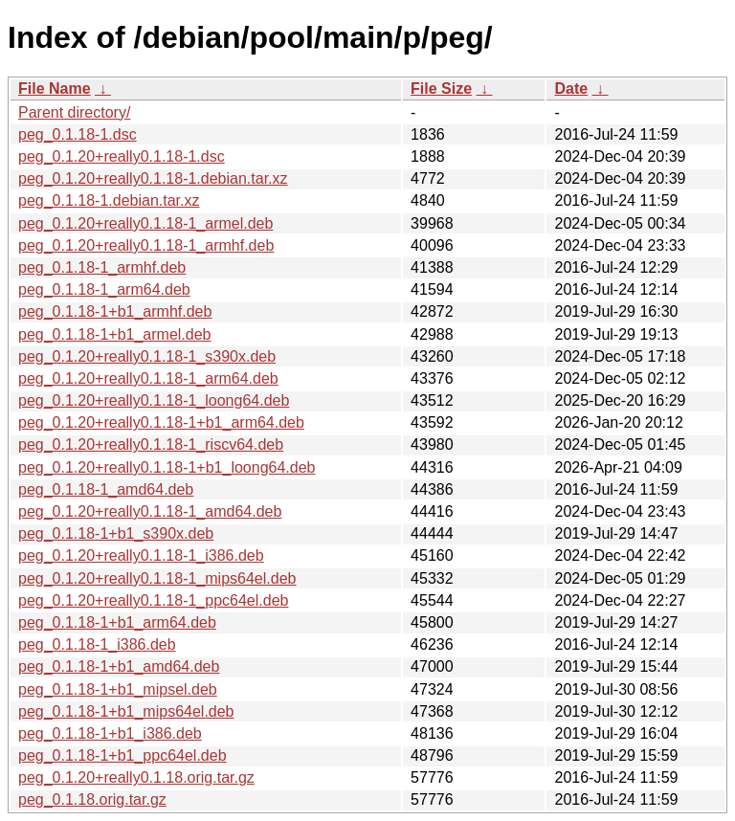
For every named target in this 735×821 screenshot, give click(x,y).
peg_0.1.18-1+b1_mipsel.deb (117, 689)
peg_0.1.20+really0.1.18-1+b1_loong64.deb (167, 467)
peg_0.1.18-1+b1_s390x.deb (115, 533)
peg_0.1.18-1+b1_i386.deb (110, 733)
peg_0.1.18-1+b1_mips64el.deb (126, 711)
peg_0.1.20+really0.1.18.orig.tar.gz (136, 777)
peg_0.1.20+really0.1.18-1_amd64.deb (149, 511)
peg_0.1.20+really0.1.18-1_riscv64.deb (150, 444)
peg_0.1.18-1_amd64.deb (105, 489)
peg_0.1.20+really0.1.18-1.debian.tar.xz (153, 178)
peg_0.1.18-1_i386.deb (97, 644)
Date (571, 88)
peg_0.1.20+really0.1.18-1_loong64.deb (153, 400)
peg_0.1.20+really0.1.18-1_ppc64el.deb (153, 600)
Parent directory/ (74, 112)
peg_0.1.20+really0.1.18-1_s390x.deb (147, 356)
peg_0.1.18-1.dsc (77, 134)
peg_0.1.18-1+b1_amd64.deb (118, 666)
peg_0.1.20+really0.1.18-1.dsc (121, 156)
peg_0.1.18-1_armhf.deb (102, 267)
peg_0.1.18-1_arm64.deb (104, 289)
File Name (54, 88)
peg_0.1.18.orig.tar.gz (92, 799)
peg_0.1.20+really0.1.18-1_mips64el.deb (157, 578)
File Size (441, 88)
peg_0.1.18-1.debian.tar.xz (108, 200)
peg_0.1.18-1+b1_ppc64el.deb (122, 755)
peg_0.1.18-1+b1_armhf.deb (115, 311)
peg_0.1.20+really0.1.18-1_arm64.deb (148, 378)
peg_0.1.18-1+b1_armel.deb (115, 334)
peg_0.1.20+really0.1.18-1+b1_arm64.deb (161, 422)
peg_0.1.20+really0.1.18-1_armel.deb (145, 223)
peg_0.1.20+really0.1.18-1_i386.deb (141, 555)
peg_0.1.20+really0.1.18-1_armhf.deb (146, 245)
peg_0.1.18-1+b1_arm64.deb (117, 622)
